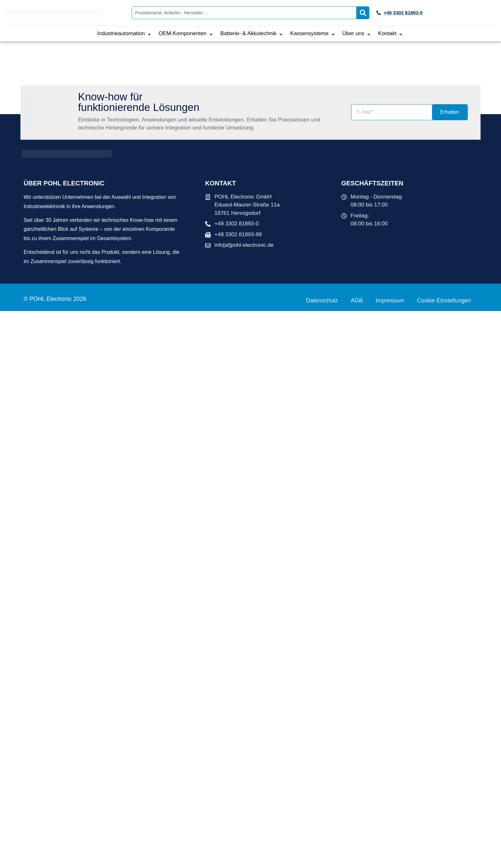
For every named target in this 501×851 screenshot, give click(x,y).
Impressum (390, 300)
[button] (124, 33)
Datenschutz (322, 300)
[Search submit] (363, 12)
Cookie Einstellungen (444, 300)
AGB (357, 300)
